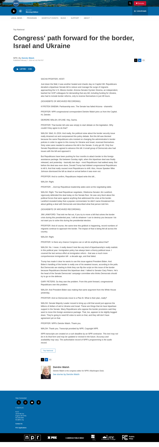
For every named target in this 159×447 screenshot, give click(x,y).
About (87, 23)
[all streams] (140, 16)
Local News (16, 23)
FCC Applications (20, 432)
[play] (14, 16)
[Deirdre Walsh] (46, 377)
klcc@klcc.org (19, 425)
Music (63, 23)
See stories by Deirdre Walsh (66, 379)
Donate (142, 6)
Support (75, 23)
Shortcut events (50, 23)
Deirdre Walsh (28, 63)
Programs (32, 23)
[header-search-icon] (131, 6)
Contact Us (18, 429)
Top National (19, 35)
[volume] (20, 16)
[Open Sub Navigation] (24, 23)
